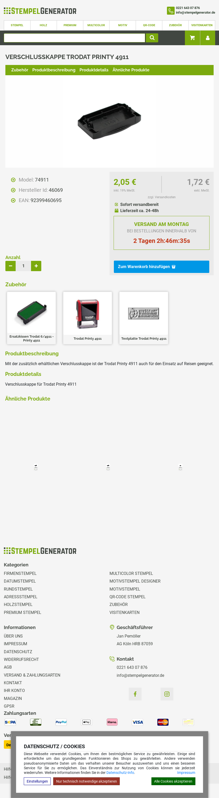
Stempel (17, 25)
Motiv (122, 25)
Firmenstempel (20, 573)
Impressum (186, 773)
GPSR (9, 706)
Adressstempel (20, 596)
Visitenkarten (202, 25)
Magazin (13, 698)
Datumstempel (20, 581)
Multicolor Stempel (131, 573)
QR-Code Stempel (128, 596)
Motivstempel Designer (135, 581)
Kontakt (13, 682)
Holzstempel (18, 604)
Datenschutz (18, 651)
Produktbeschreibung (53, 70)
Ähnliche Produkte (131, 70)
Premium (70, 25)
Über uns (13, 636)
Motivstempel (125, 589)
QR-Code (149, 25)
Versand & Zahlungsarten (32, 675)
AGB (8, 667)
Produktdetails (93, 70)
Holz (43, 25)
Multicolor (96, 25)
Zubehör (175, 25)
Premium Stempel (22, 612)
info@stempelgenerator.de (140, 675)
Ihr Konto (14, 690)
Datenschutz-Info (120, 773)
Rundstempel (18, 589)
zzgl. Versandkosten (162, 197)
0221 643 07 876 (132, 667)
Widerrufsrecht (21, 659)
